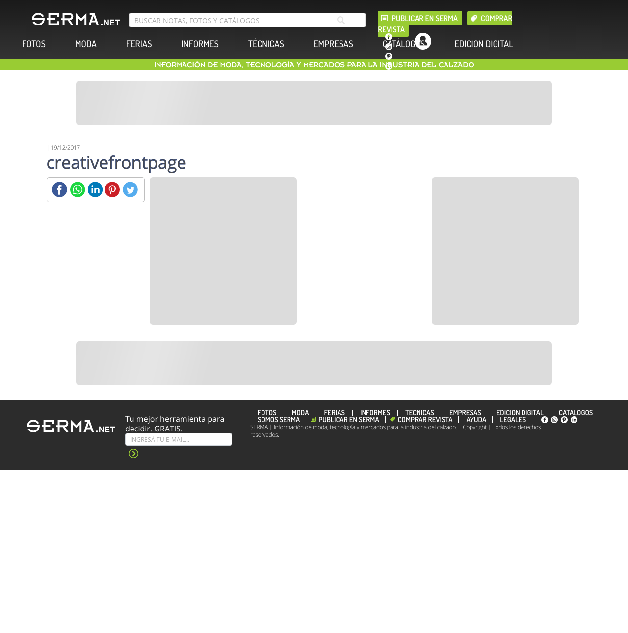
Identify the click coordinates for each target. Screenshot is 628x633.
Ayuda (476, 419)
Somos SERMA (279, 419)
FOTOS (34, 44)
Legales (513, 419)
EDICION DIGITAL (483, 44)
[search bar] (247, 20)
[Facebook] (59, 189)
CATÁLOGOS (404, 44)
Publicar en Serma (425, 18)
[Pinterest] (112, 189)
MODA (86, 44)
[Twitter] (130, 189)
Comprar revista (425, 419)
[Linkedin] (95, 189)
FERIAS (139, 44)
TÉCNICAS (266, 44)
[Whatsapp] (77, 189)
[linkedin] (388, 66)
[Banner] (314, 103)
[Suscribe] (178, 439)
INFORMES (200, 44)
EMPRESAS (333, 44)
